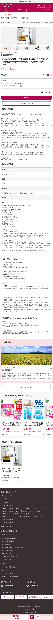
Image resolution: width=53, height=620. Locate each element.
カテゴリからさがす (7, 505)
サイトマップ (19, 604)
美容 (23, 514)
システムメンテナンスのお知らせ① (19, 18)
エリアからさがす (7, 495)
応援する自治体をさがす (6, 10)
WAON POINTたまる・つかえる (11, 553)
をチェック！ (26, 1)
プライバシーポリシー (26, 609)
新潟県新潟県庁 (5, 480)
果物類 (27, 508)
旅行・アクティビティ (9, 516)
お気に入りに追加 (51, 369)
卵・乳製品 (43, 508)
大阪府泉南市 (27, 434)
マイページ (6, 582)
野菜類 (35, 508)
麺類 (24, 511)
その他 (42, 516)
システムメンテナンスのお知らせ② (19, 17)
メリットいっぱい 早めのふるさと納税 (13, 547)
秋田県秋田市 (5, 434)
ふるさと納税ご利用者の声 (9, 556)
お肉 (4, 508)
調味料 (39, 511)
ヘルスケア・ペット (24, 516)
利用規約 (36, 604)
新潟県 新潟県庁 (7, 55)
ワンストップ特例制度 (8, 567)
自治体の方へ (32, 585)
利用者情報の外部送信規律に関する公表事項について (27, 606)
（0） (13, 69)
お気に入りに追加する (17, 103)
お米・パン (19, 508)
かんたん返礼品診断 (7, 550)
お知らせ (30, 582)
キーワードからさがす (8, 498)
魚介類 (11, 508)
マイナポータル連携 (7, 573)
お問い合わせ (7, 585)
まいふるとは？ (6, 544)
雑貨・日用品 (7, 514)
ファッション (32, 514)
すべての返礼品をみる (26, 387)
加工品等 (31, 511)
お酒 (4, 511)
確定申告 (4, 570)
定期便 (35, 516)
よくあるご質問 (6, 559)
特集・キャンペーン (33, 10)
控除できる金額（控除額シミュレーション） (14, 576)
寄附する (26, 97)
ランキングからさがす (8, 519)
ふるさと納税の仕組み (8, 541)
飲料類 (11, 511)
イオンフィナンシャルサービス (25, 612)
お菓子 (18, 511)
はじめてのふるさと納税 (9, 538)
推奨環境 (28, 604)
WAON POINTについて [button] (21, 86)
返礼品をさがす (20, 10)
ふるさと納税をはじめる (46, 10)
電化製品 (16, 514)
